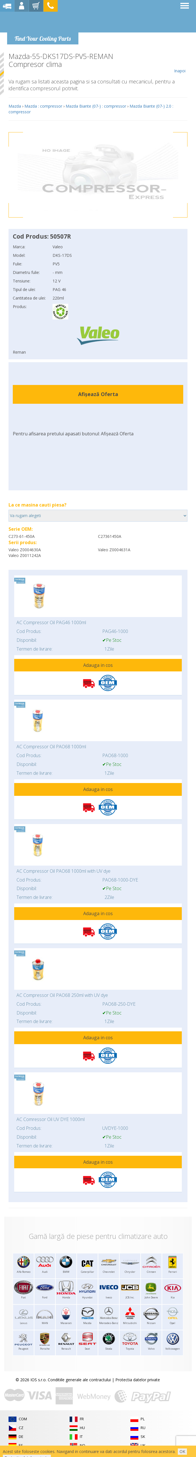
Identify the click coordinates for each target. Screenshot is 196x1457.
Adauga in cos (98, 665)
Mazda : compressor (43, 106)
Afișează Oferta (98, 394)
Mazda (15, 106)
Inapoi (179, 62)
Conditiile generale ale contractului (79, 1379)
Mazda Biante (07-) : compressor (96, 106)
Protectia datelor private (137, 1379)
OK (182, 1451)
